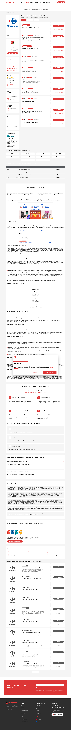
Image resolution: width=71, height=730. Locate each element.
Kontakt (22, 711)
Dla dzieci (38, 714)
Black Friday (23, 713)
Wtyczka (22, 718)
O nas (22, 705)
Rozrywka (38, 711)
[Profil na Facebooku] (52, 705)
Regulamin (37, 690)
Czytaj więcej (59, 691)
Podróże (37, 710)
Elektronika (38, 707)
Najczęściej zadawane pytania (12, 68)
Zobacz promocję (58, 36)
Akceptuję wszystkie (49, 372)
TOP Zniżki (36, 2)
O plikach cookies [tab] (50, 360)
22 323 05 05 (10, 84)
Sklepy (27, 2)
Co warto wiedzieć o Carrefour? (12, 70)
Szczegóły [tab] (35, 360)
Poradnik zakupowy (24, 719)
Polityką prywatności (55, 687)
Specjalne (48, 2)
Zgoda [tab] (21, 360)
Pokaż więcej (38, 716)
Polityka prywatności (24, 710)
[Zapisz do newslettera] (61, 685)
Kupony (31, 2)
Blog (44, 2)
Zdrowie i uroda (39, 708)
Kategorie (23, 2)
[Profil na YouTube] (56, 705)
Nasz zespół (23, 707)
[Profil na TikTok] (58, 705)
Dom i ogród (38, 705)
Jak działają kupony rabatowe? (26, 714)
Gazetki (40, 2)
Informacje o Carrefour (11, 66)
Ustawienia (35, 372)
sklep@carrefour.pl (11, 85)
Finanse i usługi (38, 713)
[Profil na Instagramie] (53, 705)
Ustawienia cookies (24, 721)
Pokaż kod (58, 25)
